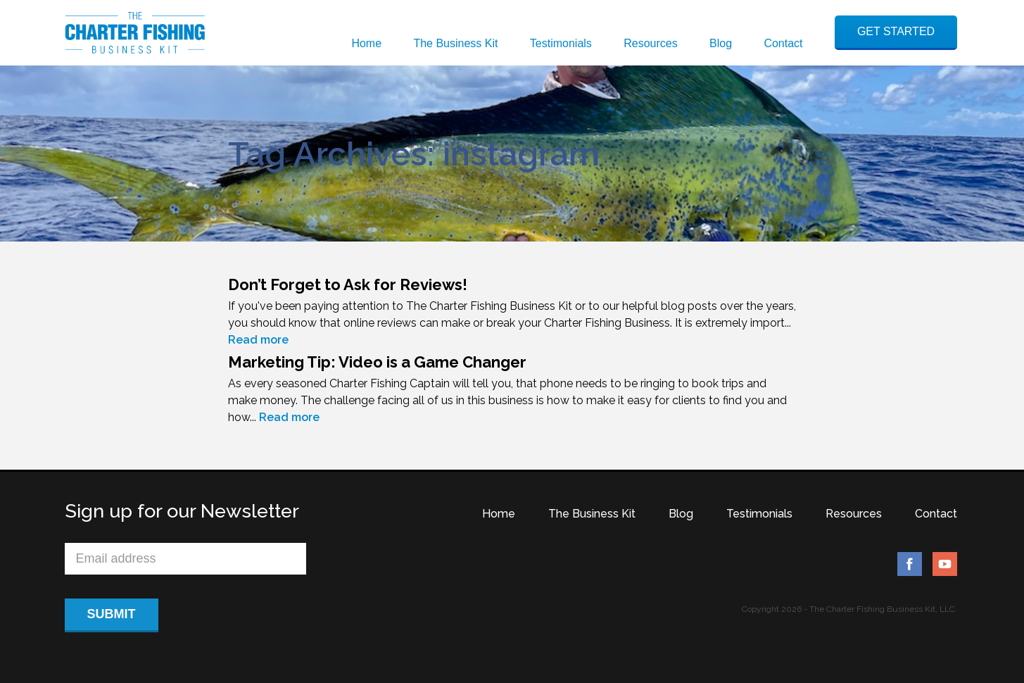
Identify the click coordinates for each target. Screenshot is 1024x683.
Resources (650, 43)
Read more (258, 339)
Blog (720, 43)
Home (366, 43)
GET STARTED (896, 31)
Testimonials (561, 43)
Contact (783, 43)
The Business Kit (455, 43)
